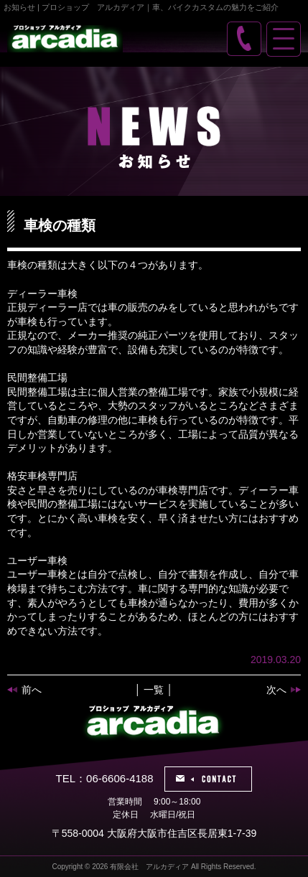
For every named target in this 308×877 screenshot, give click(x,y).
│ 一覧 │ (154, 689)
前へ (32, 689)
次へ (276, 689)
